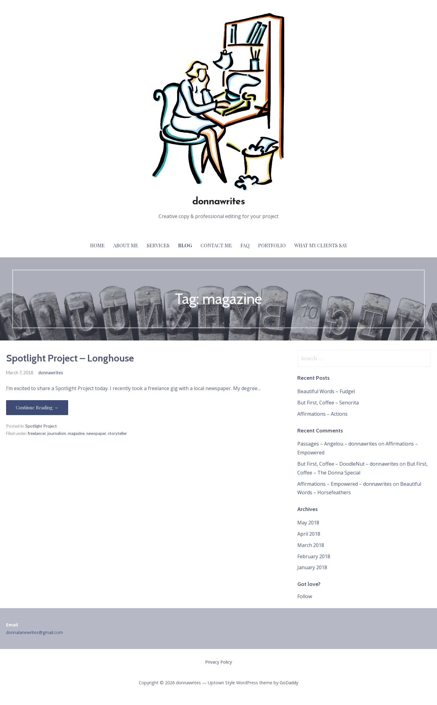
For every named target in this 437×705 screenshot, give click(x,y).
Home (97, 245)
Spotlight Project (41, 426)
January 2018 (312, 567)
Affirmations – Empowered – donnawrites (344, 484)
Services (158, 245)
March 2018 (310, 545)
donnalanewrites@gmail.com (34, 632)
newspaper (96, 433)
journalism (56, 433)
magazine (76, 433)
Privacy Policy (218, 662)
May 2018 (308, 522)
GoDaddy (289, 683)
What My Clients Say (320, 245)
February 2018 (313, 556)
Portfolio (272, 245)
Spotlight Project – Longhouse (70, 358)
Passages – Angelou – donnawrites (337, 443)
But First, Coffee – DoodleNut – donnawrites (347, 463)
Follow (304, 596)
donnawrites (218, 202)
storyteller (117, 433)
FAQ (245, 245)
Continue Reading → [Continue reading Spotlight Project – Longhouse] (37, 407)
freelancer (37, 433)
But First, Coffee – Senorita (328, 402)
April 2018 (308, 534)
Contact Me (216, 245)
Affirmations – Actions (322, 414)
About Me (125, 245)
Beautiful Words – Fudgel (326, 391)
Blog (185, 245)
